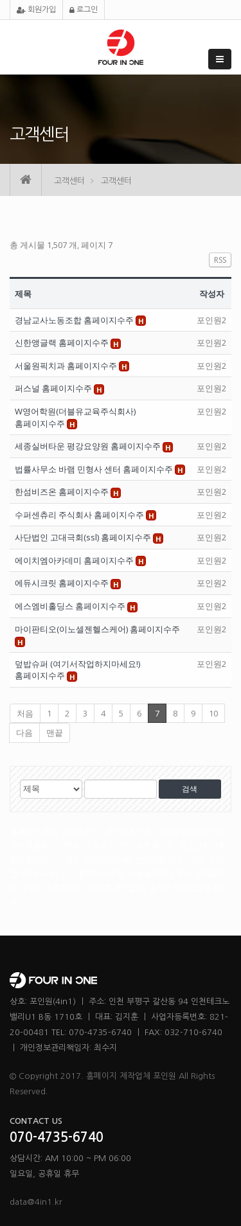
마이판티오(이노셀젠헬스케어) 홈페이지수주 (97, 629)
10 (213, 713)
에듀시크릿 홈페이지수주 (63, 583)
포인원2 (211, 320)
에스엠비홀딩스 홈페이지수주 (71, 606)
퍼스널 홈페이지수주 (54, 388)
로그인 (83, 10)
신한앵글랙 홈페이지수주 (63, 342)
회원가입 (36, 10)
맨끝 (54, 732)
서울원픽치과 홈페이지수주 (67, 365)
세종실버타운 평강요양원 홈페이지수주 (89, 446)
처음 (25, 713)
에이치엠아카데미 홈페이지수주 (75, 560)
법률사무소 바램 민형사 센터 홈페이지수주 (95, 469)
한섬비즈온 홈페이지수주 (63, 491)
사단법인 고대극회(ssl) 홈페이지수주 (84, 537)
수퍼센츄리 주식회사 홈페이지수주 (80, 514)
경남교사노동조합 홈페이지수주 (75, 320)
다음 (24, 732)
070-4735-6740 (56, 1137)
